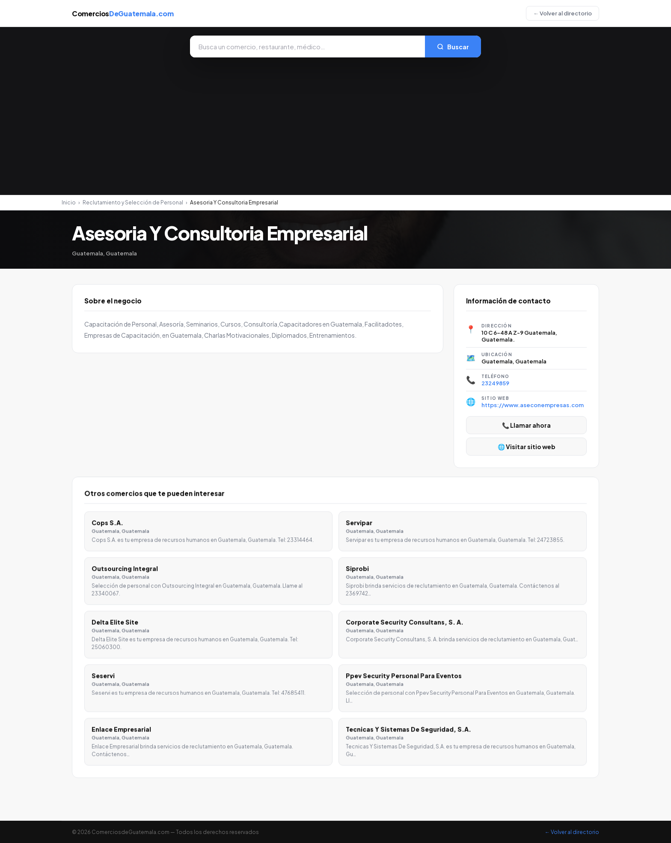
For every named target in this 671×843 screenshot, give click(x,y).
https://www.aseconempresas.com (532, 405)
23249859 (495, 383)
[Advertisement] (335, 122)
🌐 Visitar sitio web (526, 446)
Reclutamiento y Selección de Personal (133, 202)
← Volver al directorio (562, 13)
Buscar (453, 47)
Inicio (69, 202)
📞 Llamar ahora (526, 425)
